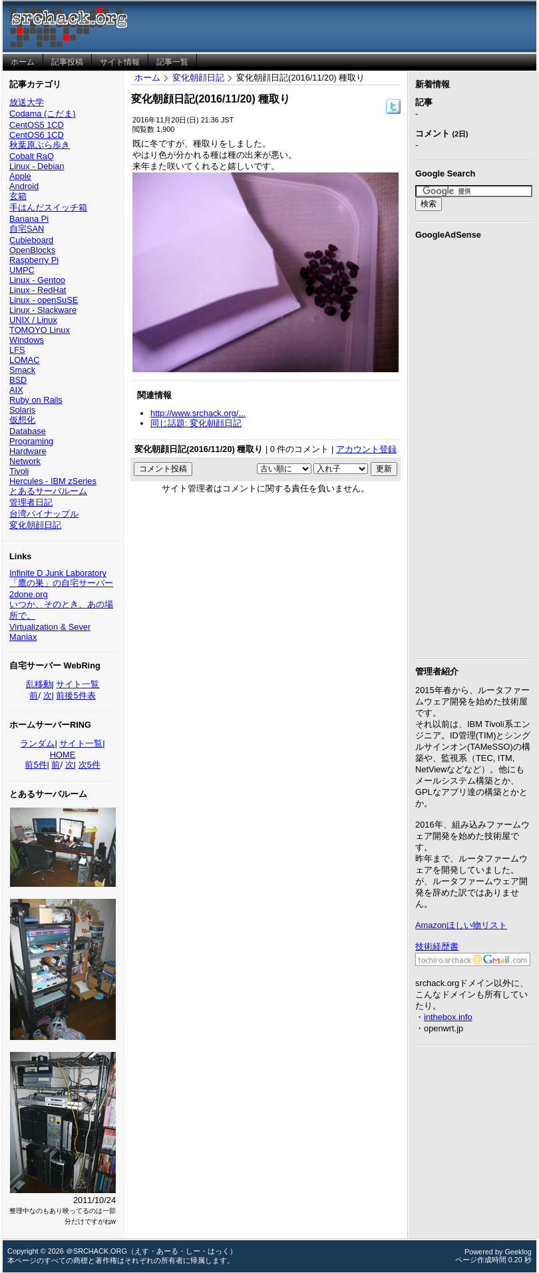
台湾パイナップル (44, 514)
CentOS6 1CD (36, 135)
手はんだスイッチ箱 (48, 207)
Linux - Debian (37, 166)
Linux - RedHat (37, 290)
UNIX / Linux (33, 320)
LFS (17, 350)
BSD (18, 380)
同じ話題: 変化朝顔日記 (196, 423)
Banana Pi (29, 219)
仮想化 (22, 420)
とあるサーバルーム (48, 491)
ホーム (147, 78)
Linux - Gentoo (37, 280)
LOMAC (24, 360)
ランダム (37, 743)
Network (25, 461)
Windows (26, 340)
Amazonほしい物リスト (461, 925)
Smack (22, 370)
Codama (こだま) (42, 114)
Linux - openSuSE (43, 300)
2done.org (28, 594)
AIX (16, 390)
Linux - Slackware (43, 310)
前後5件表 (75, 695)
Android (24, 186)
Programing (31, 441)
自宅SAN (26, 229)
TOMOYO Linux (39, 330)
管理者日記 (31, 502)
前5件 (36, 765)
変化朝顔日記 (35, 525)
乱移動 (39, 684)
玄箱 (18, 196)
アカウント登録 (366, 449)
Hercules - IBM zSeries (52, 481)
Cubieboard (31, 240)
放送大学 (26, 102)
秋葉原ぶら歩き (39, 145)
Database (27, 431)
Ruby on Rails (36, 400)
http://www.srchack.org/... (198, 413)
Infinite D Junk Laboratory (57, 573)
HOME (62, 755)
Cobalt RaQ (31, 156)
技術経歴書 (436, 946)
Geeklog (518, 1252)
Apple (20, 176)
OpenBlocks (32, 250)
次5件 (89, 765)
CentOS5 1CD (36, 125)
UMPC (22, 270)
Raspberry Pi (34, 260)
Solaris (22, 410)
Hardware (27, 451)
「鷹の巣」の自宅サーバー (61, 583)
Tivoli (19, 471)
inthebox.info (448, 1017)
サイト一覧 (77, 684)
